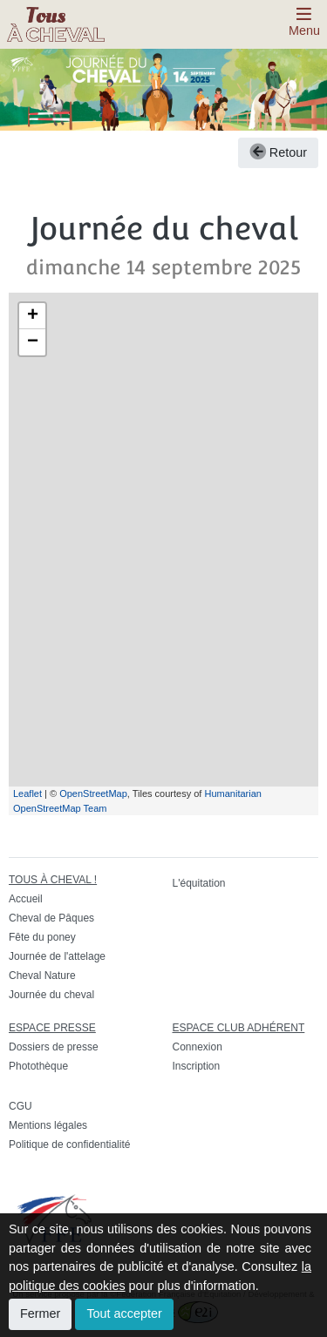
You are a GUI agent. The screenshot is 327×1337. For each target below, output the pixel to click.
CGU (20, 1106)
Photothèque (38, 1066)
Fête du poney (42, 937)
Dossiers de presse (54, 1047)
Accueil (26, 899)
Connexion (197, 1047)
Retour (278, 152)
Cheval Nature (42, 975)
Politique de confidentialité (69, 1144)
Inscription (197, 1066)
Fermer (40, 1313)
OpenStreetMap (93, 793)
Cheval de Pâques (51, 918)
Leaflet (27, 793)
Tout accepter (123, 1313)
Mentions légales (48, 1125)
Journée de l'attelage (57, 956)
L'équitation (199, 883)
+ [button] (32, 316)
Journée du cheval (51, 995)
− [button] (32, 342)
